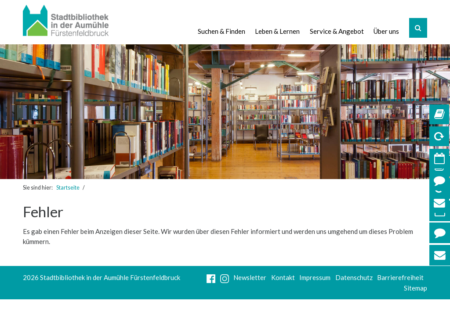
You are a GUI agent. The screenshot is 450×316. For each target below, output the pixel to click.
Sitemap (415, 288)
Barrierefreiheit (400, 277)
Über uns (386, 31)
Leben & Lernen (277, 31)
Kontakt (283, 277)
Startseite (68, 187)
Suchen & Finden (221, 31)
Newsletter (249, 277)
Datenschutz (354, 277)
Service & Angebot (336, 31)
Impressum (314, 277)
